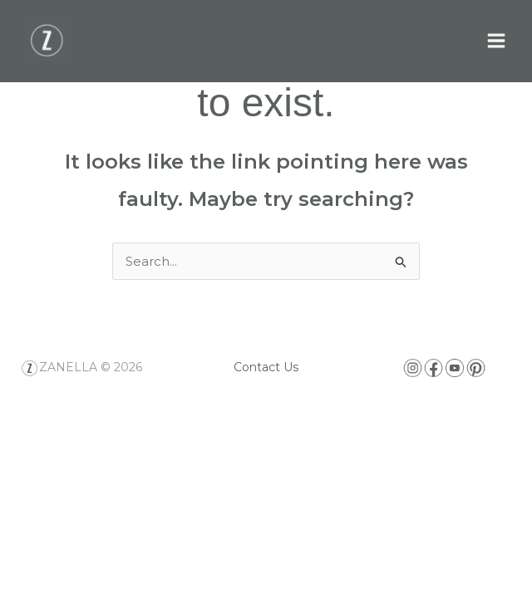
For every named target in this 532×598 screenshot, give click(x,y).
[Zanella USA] (46, 41)
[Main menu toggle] (496, 41)
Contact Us (266, 367)
